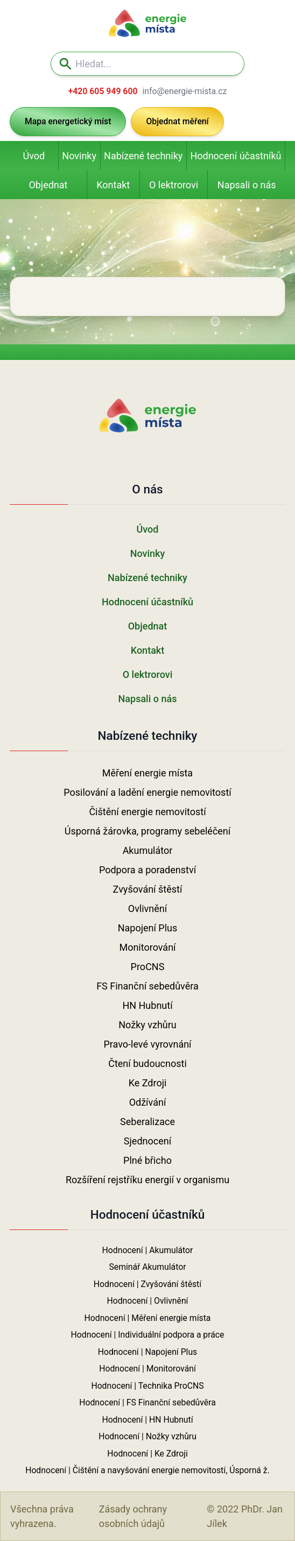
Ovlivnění (147, 908)
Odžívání (147, 1102)
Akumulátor (148, 850)
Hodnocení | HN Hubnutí (147, 1420)
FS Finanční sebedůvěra (147, 986)
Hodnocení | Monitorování (147, 1368)
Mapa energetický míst (68, 121)
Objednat (48, 184)
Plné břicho (147, 1160)
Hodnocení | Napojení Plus (147, 1352)
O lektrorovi (173, 184)
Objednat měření (177, 121)
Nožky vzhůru (147, 1024)
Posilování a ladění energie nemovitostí (147, 792)
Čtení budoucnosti (147, 1063)
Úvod (34, 155)
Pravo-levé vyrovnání (147, 1044)
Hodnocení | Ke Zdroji (147, 1453)
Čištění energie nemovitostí (147, 811)
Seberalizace (147, 1121)
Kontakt (113, 184)
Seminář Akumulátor (147, 1267)
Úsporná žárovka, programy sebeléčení (148, 831)
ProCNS (148, 966)
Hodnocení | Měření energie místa (148, 1318)
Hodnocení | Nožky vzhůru (147, 1436)
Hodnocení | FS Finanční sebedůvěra (147, 1402)
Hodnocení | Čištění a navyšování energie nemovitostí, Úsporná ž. (147, 1470)
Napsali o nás (246, 184)
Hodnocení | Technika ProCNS (147, 1386)
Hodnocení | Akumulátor (147, 1250)
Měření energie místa (147, 773)
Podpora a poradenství (147, 869)
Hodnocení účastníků (235, 155)
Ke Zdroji (148, 1082)
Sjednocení (147, 1141)
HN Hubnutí (147, 1005)
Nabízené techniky (143, 155)
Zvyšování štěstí (147, 889)
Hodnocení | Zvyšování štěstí (147, 1284)
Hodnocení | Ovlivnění (147, 1301)
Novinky (79, 155)
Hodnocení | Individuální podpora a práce (147, 1335)
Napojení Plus (148, 928)
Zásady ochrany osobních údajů (133, 1516)
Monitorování (147, 947)
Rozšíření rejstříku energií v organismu (147, 1179)
